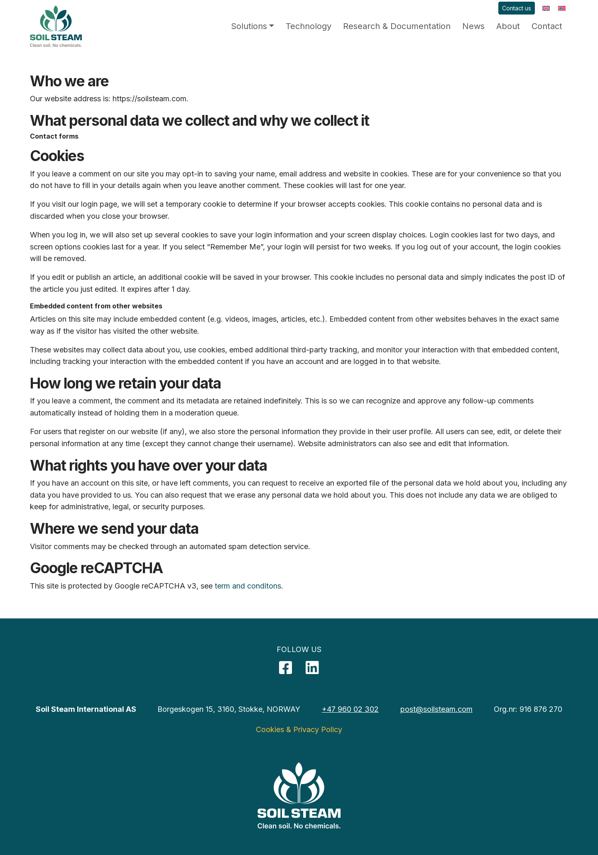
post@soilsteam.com (436, 709)
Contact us (516, 8)
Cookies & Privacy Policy (299, 729)
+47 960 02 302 (350, 709)
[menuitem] (546, 8)
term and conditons (248, 585)
